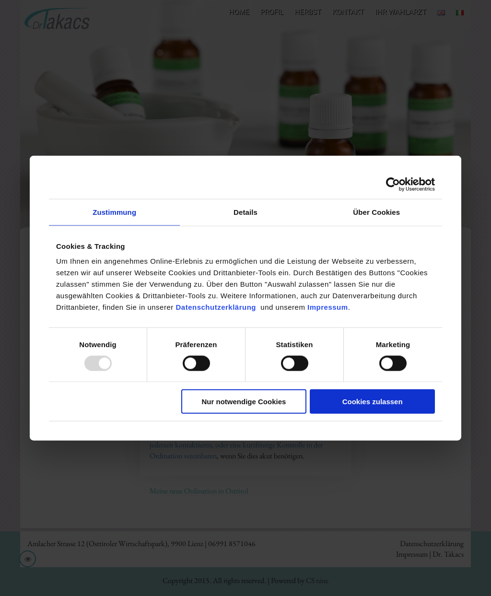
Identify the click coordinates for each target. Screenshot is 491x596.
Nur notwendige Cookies (244, 401)
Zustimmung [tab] (114, 212)
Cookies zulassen (372, 401)
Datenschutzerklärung (217, 307)
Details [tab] (245, 212)
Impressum (327, 307)
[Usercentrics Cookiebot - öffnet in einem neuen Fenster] (393, 184)
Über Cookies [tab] (376, 212)
